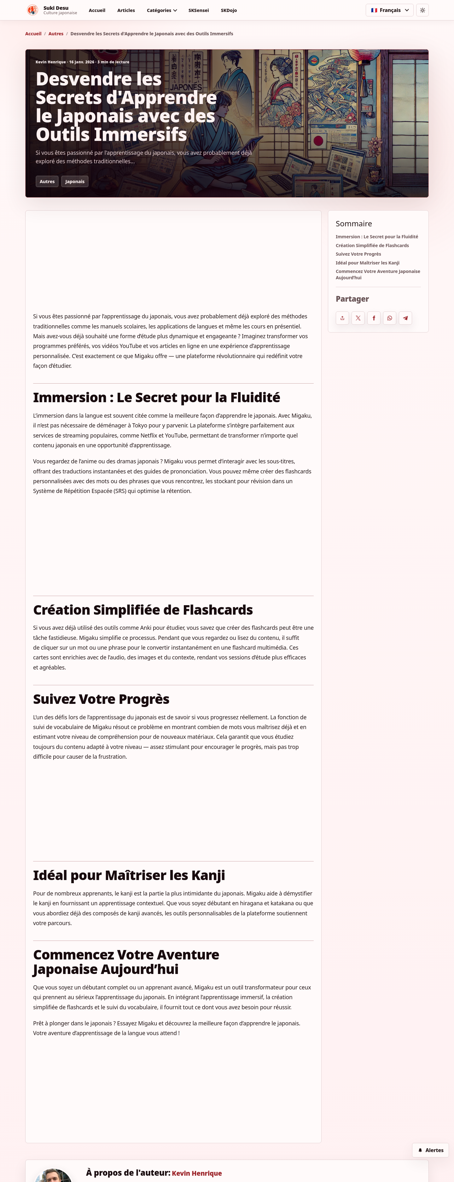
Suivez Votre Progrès (358, 254)
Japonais (74, 181)
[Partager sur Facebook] (374, 318)
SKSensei (199, 10)
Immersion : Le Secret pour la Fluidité (377, 237)
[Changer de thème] (422, 10)
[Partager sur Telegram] (405, 318)
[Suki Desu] (51, 10)
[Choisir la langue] (390, 10)
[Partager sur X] (358, 318)
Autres (56, 34)
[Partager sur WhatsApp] (389, 318)
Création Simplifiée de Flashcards (372, 245)
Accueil (97, 10)
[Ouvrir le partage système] (342, 318)
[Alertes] (430, 1150)
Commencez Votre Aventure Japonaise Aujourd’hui (378, 274)
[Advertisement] (173, 265)
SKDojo (229, 10)
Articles (126, 10)
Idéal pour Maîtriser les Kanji (367, 263)
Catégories (159, 10)
